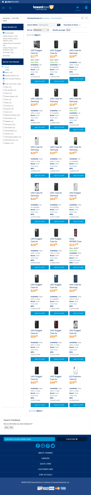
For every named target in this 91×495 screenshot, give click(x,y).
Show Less (6, 146)
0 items (77, 8)
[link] (31, 489)
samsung (46, 18)
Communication (56, 18)
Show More (6, 56)
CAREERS (45, 458)
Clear (7, 70)
